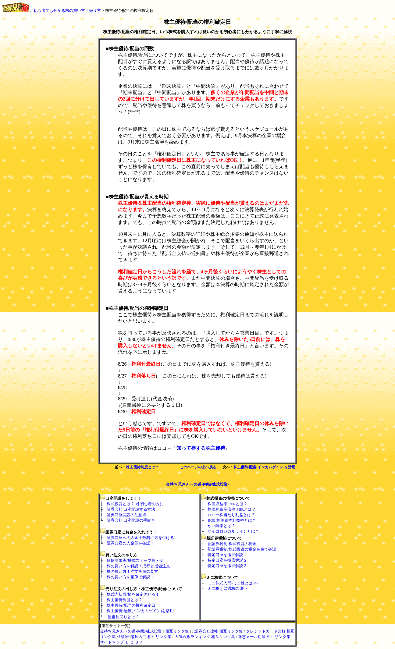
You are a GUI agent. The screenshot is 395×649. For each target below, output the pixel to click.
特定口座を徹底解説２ (227, 560)
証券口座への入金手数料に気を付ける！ (142, 537)
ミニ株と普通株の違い (227, 588)
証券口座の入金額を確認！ (130, 543)
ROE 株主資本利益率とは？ (232, 520)
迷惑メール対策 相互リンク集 (264, 636)
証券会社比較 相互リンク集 (218, 631)
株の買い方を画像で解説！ (130, 577)
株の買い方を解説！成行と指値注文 (138, 566)
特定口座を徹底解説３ (227, 565)
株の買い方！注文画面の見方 (132, 571)
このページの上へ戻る (198, 467)
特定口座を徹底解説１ (227, 554)
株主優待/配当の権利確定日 (129, 10)
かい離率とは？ (221, 525)
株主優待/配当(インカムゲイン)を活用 (264, 467)
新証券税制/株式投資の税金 (232, 543)
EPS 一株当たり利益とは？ (231, 514)
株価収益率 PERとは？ (227, 504)
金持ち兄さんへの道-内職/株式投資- (197, 484)
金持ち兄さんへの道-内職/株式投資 (131, 631)
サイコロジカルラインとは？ (233, 531)
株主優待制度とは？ (142, 467)
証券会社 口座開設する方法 (131, 509)
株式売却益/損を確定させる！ (133, 594)
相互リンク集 (177, 631)
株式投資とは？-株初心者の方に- (136, 504)
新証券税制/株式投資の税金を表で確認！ (244, 549)
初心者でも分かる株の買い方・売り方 (67, 10)
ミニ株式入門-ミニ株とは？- (233, 583)
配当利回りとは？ (123, 617)
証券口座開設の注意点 (126, 514)
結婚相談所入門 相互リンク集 (145, 636)
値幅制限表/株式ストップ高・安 (135, 560)
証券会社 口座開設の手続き (131, 520)
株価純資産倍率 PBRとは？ (232, 509)
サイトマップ (112, 642)
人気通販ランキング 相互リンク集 (205, 636)
